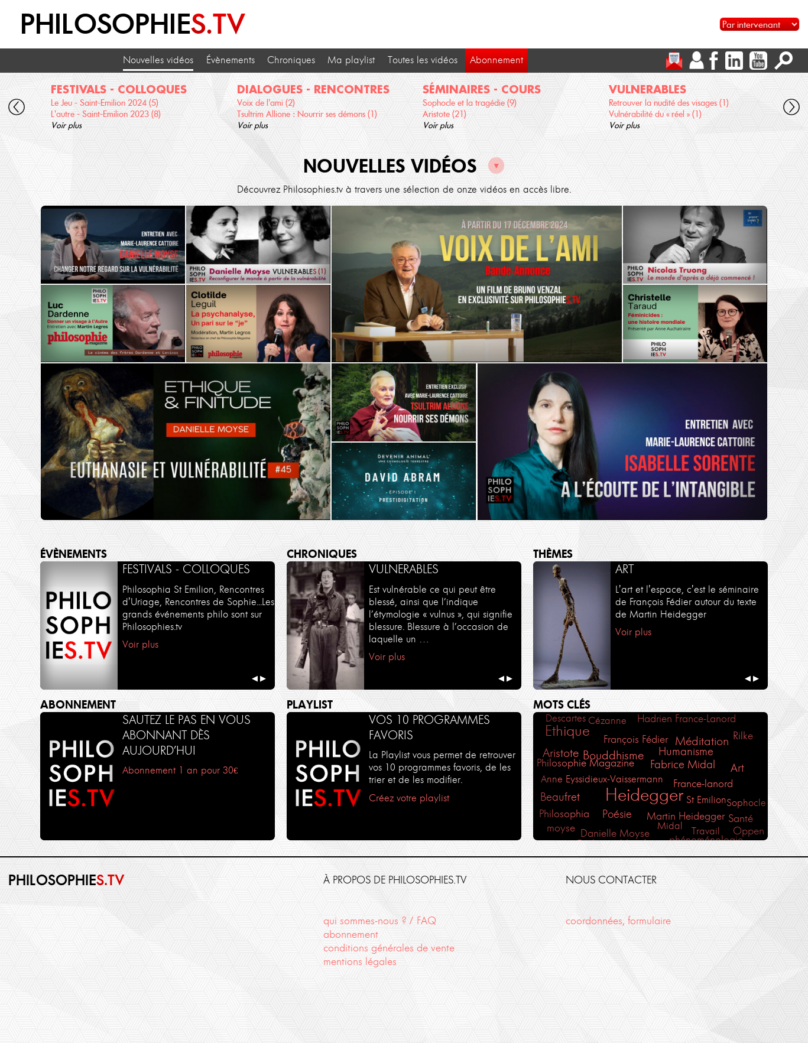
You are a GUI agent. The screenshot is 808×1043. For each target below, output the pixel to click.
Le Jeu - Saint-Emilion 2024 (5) (104, 103)
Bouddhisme (613, 755)
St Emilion (706, 799)
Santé (740, 818)
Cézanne (607, 720)
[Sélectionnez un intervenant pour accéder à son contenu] (759, 24)
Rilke (743, 735)
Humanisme (686, 751)
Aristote (560, 753)
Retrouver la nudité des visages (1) (669, 103)
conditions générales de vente (389, 947)
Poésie (617, 814)
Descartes (566, 718)
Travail (706, 831)
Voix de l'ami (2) (266, 103)
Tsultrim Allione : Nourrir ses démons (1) (307, 114)
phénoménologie (706, 839)
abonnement (350, 934)
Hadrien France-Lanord (686, 718)
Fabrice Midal (682, 764)
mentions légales (360, 961)
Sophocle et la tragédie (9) (470, 103)
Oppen (748, 830)
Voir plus (66, 125)
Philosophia (564, 813)
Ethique (567, 730)
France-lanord (703, 783)
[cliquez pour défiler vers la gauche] (16, 108)
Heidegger (644, 794)
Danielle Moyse (615, 833)
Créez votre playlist (409, 798)
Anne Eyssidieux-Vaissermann (602, 779)
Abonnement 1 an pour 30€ (180, 770)
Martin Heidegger (686, 816)
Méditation (701, 741)
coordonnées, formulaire (618, 920)
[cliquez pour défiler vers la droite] (792, 108)
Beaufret (560, 797)
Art (737, 768)
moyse (561, 827)
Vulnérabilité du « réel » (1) (655, 114)
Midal (670, 825)
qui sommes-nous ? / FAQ (379, 920)
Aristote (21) (444, 114)
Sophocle (746, 802)
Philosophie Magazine (585, 763)
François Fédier (636, 739)
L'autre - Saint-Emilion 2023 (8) (106, 114)
